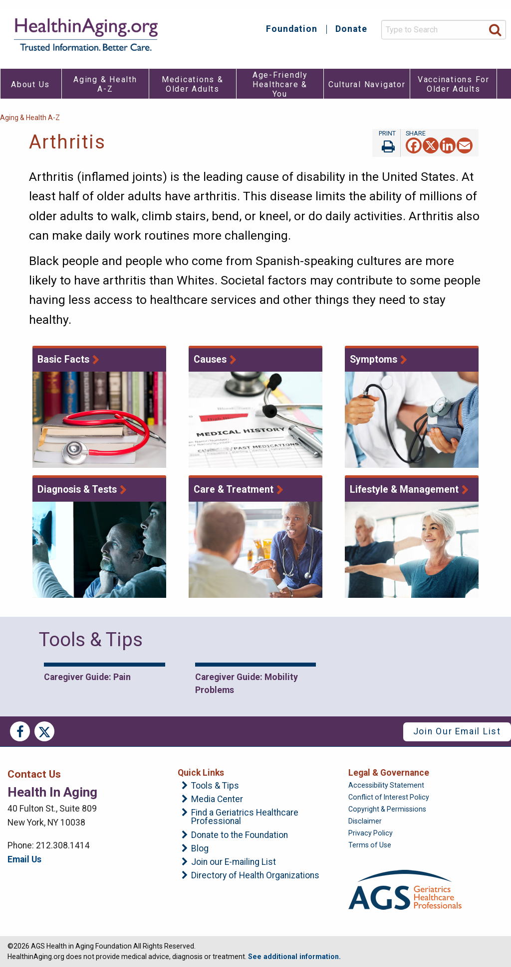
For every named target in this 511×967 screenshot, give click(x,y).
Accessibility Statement (386, 785)
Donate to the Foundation (239, 835)
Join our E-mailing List (233, 862)
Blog (200, 848)
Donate (351, 29)
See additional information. (294, 957)
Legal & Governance (388, 773)
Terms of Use (369, 844)
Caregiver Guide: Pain (87, 677)
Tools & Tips (215, 786)
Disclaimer (365, 821)
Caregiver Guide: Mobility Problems (246, 683)
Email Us (24, 859)
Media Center (217, 799)
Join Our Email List (457, 731)
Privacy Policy (370, 832)
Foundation (291, 29)
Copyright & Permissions (387, 809)
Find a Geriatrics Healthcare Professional (244, 817)
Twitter (44, 731)
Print (386, 143)
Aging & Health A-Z (30, 118)
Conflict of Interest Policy (388, 797)
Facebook (20, 731)
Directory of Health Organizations (255, 875)
